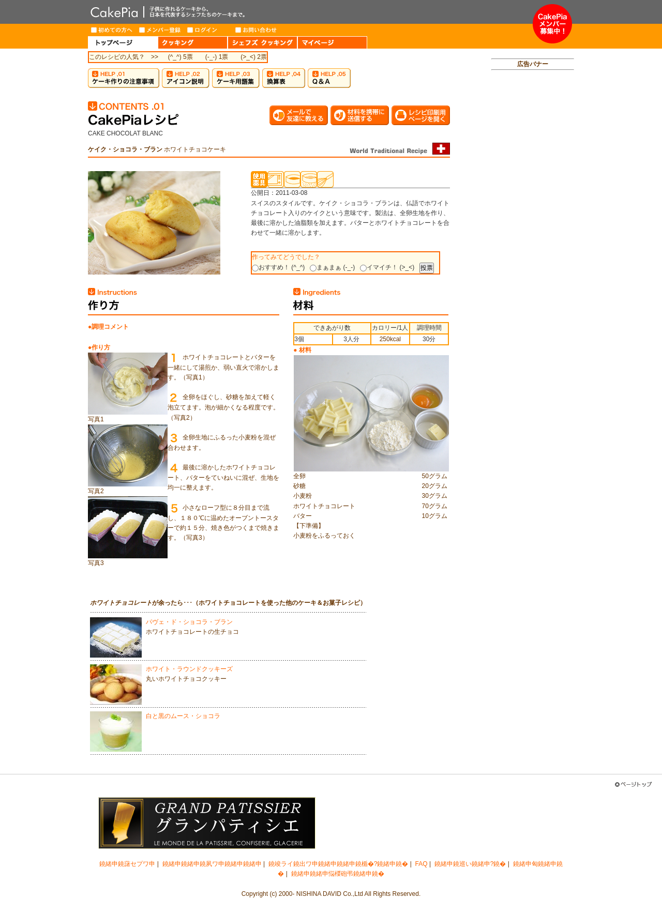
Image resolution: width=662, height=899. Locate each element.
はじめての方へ (112, 30)
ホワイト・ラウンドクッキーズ (189, 669)
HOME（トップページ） (123, 42)
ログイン (208, 30)
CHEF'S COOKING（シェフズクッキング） (262, 42)
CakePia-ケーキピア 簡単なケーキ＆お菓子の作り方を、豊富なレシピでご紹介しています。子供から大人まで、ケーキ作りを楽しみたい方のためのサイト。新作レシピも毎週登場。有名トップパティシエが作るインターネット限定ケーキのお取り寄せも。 (310, 12)
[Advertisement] (532, 236)
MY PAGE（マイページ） (332, 42)
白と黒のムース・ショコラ (183, 716)
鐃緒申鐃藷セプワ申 (127, 863)
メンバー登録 (160, 30)
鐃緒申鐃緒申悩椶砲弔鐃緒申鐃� (337, 873)
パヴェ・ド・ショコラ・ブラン (189, 622)
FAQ (421, 863)
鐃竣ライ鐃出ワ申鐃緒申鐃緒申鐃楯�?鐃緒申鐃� (338, 863)
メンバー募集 (552, 23)
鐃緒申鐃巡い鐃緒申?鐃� (470, 863)
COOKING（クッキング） (193, 42)
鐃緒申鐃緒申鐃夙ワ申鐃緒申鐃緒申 (212, 863)
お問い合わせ (256, 30)
